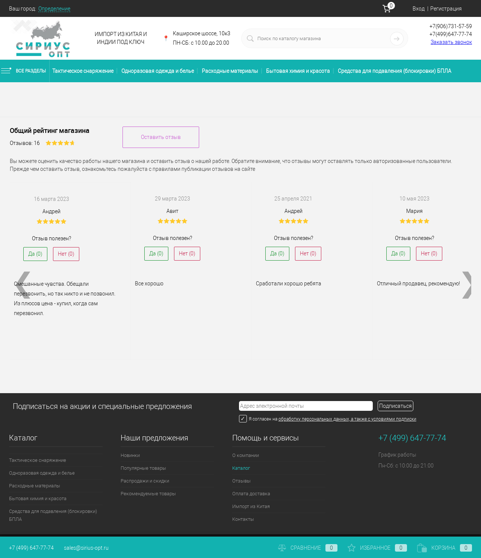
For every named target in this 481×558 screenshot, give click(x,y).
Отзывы (241, 481)
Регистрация (446, 9)
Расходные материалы (230, 71)
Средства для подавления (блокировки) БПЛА (394, 71)
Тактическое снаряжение (82, 71)
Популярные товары (143, 468)
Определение (54, 9)
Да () (35, 254)
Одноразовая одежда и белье (157, 71)
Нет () (66, 254)
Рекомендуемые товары (148, 493)
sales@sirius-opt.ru (86, 548)
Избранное (377, 548)
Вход (419, 9)
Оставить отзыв (161, 137)
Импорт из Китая (251, 506)
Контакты (243, 519)
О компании (245, 455)
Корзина (444, 548)
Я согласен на (263, 419)
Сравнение (307, 548)
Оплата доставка (251, 493)
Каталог (241, 468)
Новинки (130, 455)
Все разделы (23, 71)
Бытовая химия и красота (298, 71)
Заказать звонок (451, 42)
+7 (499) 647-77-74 (31, 548)
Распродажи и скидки (145, 481)
